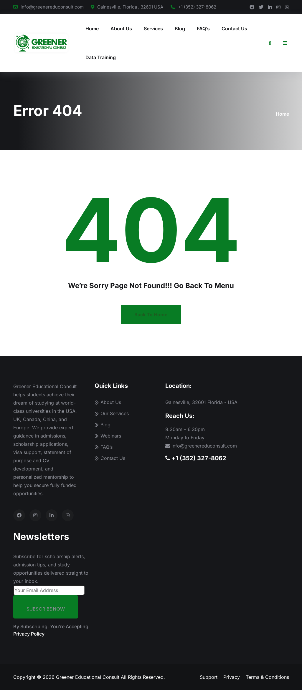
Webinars (110, 436)
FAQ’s (203, 28)
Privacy (231, 677)
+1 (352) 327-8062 (197, 7)
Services (153, 28)
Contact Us (234, 28)
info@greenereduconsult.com (52, 7)
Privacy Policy (28, 634)
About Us (121, 28)
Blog (180, 28)
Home (92, 28)
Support (208, 677)
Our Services (114, 413)
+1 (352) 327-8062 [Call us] (195, 458)
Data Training (100, 57)
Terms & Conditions (267, 677)
